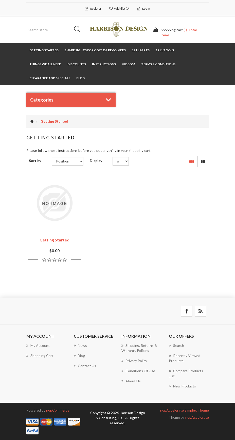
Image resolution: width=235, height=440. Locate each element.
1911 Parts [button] (141, 50)
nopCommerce (57, 409)
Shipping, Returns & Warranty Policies (139, 347)
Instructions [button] (104, 64)
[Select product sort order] (67, 161)
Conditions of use (138, 370)
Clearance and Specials (49, 78)
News (80, 345)
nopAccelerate (197, 416)
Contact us (85, 365)
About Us (131, 380)
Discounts (76, 64)
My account (38, 345)
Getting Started (44, 50)
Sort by (35, 161)
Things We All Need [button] (45, 64)
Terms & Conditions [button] (158, 64)
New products (182, 385)
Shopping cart (39, 355)
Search (79, 30)
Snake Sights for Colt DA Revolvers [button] (95, 50)
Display (96, 161)
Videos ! (128, 64)
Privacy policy (134, 360)
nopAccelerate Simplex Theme (184, 409)
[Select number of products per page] (121, 161)
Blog (80, 78)
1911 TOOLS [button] (165, 50)
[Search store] (54, 30)
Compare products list (186, 372)
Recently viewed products (184, 357)
